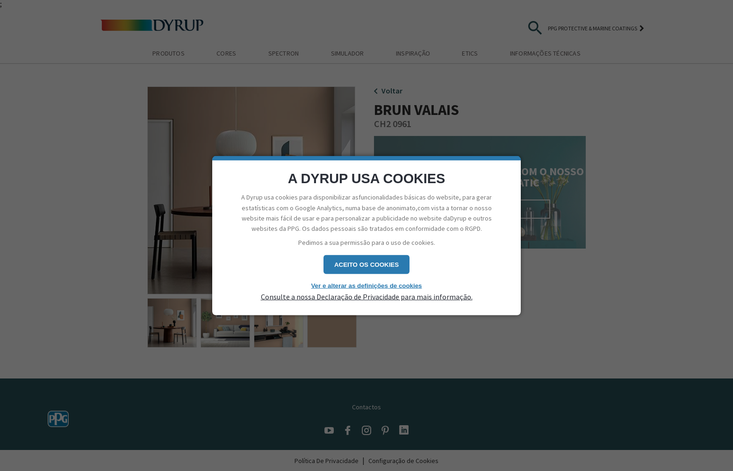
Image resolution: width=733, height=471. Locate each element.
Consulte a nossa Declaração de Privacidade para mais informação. (367, 296)
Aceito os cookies (366, 264)
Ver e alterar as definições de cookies (366, 285)
